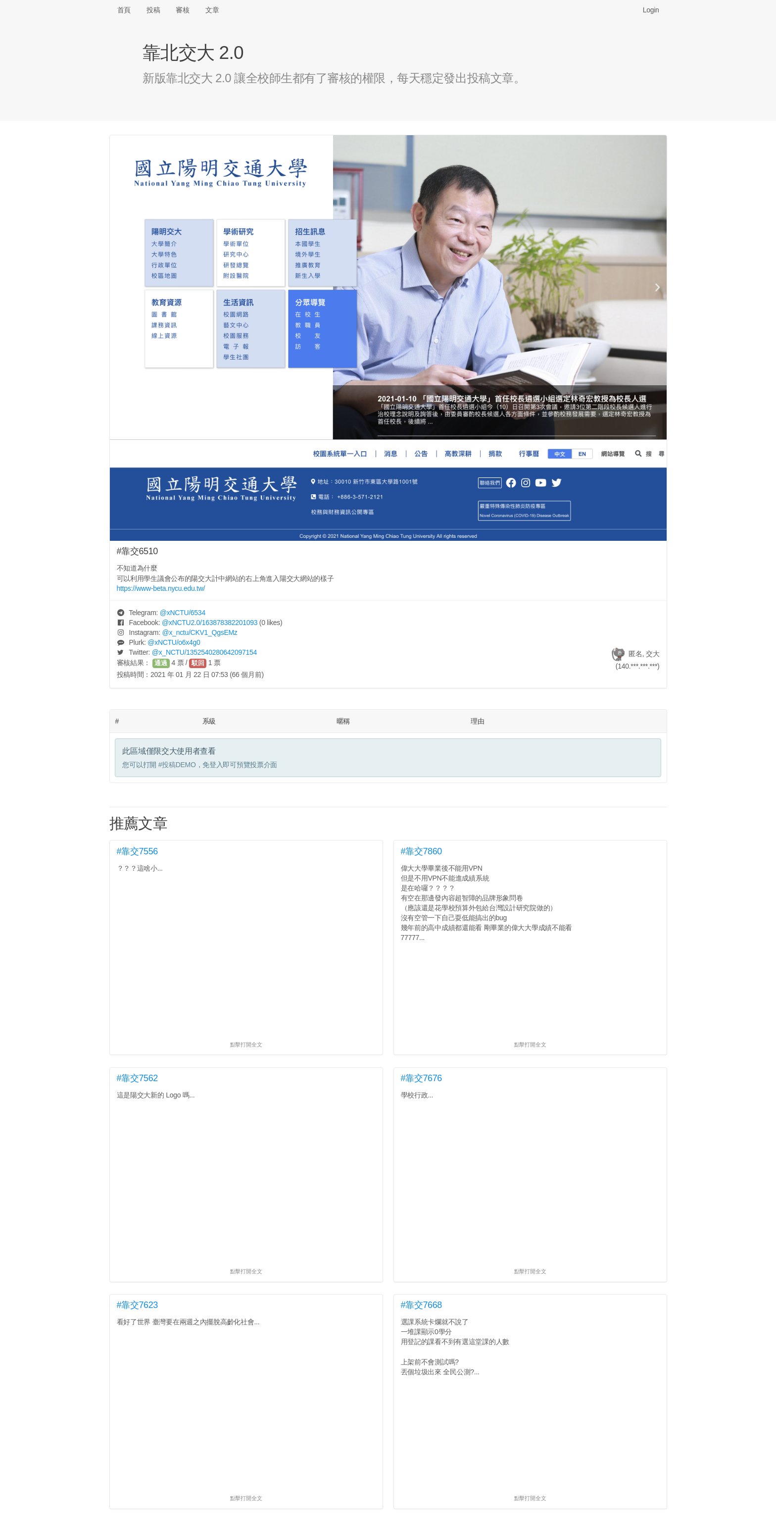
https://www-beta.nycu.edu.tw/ (161, 588)
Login (651, 10)
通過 (160, 663)
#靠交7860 (421, 851)
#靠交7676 (421, 1078)
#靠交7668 (421, 1305)
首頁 (124, 10)
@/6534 (182, 613)
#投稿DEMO (177, 765)
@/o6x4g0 (173, 642)
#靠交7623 (137, 1305)
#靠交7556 (137, 851)
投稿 (153, 10)
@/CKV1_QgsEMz (199, 632)
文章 (212, 10)
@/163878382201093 (209, 622)
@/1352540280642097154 (204, 652)
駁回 (198, 663)
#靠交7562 (137, 1078)
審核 (182, 10)
